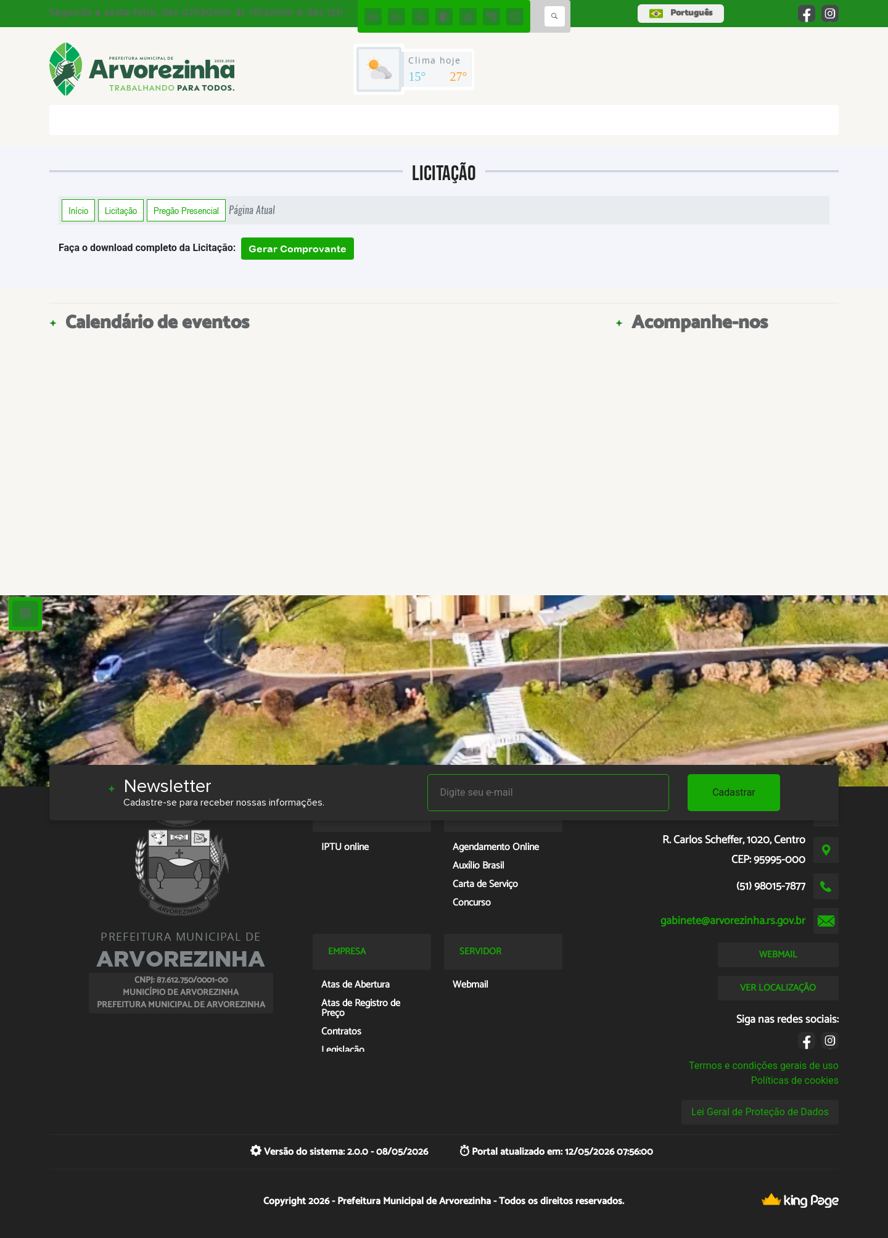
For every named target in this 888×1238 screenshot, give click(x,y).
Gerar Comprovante (298, 248)
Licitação (121, 210)
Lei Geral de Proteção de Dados (760, 1112)
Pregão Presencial (186, 210)
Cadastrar (733, 792)
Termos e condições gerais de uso (764, 1065)
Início (78, 210)
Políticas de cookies (795, 1080)
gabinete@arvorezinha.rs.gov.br (732, 921)
